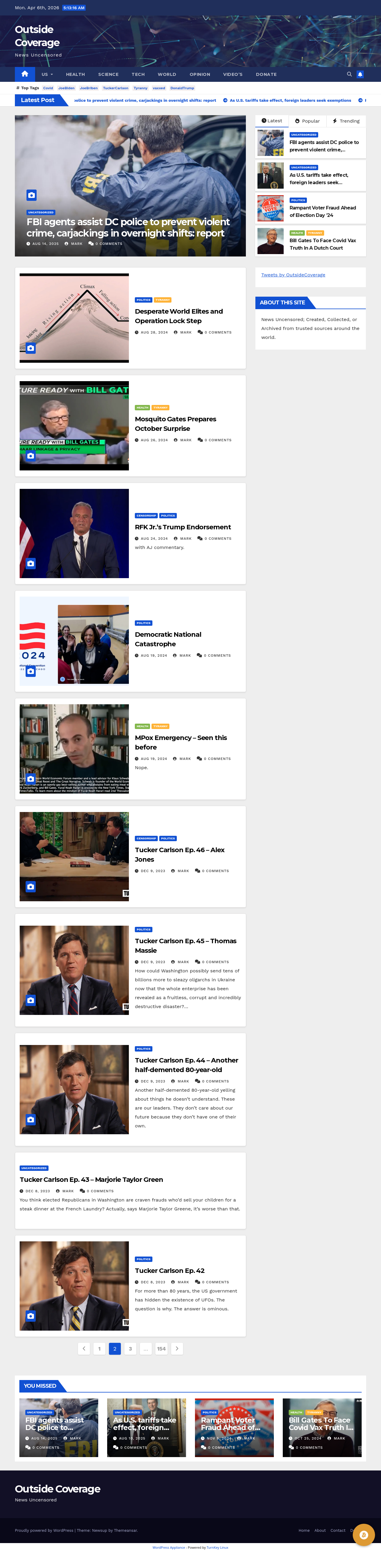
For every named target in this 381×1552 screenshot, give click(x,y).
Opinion (200, 74)
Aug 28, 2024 (154, 332)
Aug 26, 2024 (154, 440)
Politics (298, 200)
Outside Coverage (57, 1489)
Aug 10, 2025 (132, 1438)
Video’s (233, 74)
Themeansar (125, 1530)
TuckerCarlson (115, 88)
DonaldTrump (182, 88)
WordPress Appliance (169, 1547)
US (47, 74)
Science (108, 74)
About (320, 1530)
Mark (73, 244)
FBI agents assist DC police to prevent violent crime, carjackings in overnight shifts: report (127, 227)
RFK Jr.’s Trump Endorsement (183, 527)
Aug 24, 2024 (154, 538)
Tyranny (140, 88)
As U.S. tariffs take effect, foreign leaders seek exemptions (319, 182)
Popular (307, 121)
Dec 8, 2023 (38, 1191)
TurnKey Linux (217, 1547)
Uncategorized (41, 212)
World (167, 74)
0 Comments (109, 244)
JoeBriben (89, 88)
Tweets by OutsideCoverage (293, 275)
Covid (48, 88)
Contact (338, 1530)
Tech (138, 74)
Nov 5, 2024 (219, 1438)
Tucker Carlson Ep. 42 (169, 1271)
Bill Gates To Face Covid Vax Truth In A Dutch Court (320, 1427)
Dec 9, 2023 (153, 871)
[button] (349, 74)
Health (75, 74)
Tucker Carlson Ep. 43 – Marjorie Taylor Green (91, 1180)
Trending (346, 121)
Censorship (146, 515)
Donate (266, 74)
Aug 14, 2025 (45, 244)
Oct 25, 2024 (308, 1438)
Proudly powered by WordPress (45, 1530)
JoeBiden (66, 88)
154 (161, 1349)
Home (304, 1530)
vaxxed (159, 88)
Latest (272, 120)
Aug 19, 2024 (154, 655)
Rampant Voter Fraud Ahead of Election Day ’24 (229, 1427)
